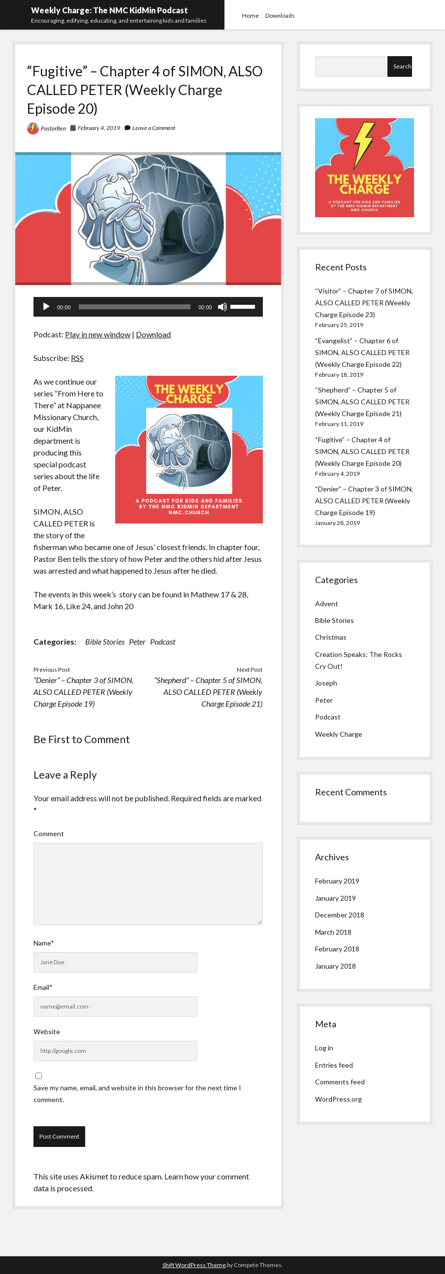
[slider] (135, 306)
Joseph (326, 683)
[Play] (46, 307)
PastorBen (53, 128)
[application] (148, 307)
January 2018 (335, 966)
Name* (43, 943)
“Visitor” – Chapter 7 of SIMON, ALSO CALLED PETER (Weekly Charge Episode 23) (364, 303)
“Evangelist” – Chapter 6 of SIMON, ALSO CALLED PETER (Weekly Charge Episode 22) (362, 352)
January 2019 (335, 898)
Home (250, 15)
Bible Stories (105, 641)
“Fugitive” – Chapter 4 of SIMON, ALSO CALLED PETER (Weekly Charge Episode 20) (362, 451)
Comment (48, 833)
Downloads (280, 15)
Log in (324, 1048)
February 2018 (337, 949)
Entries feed (334, 1065)
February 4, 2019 (99, 127)
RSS (77, 357)
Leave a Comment (153, 127)
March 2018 (333, 932)
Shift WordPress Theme (194, 1265)
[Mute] (222, 307)
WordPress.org (338, 1099)
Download (153, 334)
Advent (326, 603)
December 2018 (339, 915)
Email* (43, 987)
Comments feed (340, 1082)
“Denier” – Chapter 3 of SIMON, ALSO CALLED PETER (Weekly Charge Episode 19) (83, 691)
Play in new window (97, 334)
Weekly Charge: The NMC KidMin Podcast (109, 10)
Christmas (331, 637)
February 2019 (337, 881)
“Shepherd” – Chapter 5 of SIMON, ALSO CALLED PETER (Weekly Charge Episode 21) (208, 691)
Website (46, 1031)
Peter (137, 641)
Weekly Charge (338, 734)
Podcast (162, 641)
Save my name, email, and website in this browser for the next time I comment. (137, 1093)
